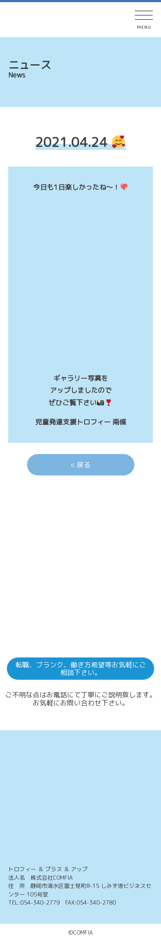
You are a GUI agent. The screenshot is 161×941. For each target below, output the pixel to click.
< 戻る (80, 464)
